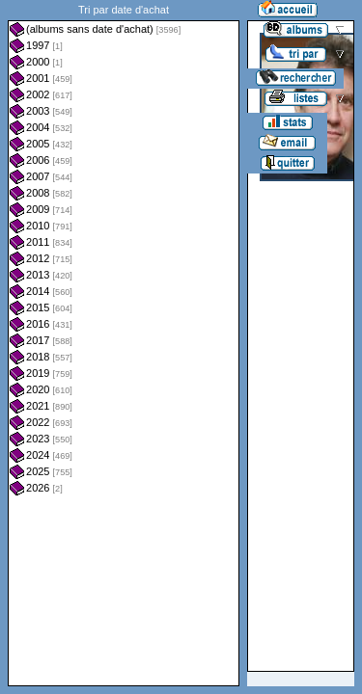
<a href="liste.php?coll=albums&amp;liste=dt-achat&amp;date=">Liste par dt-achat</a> (123, 343)
